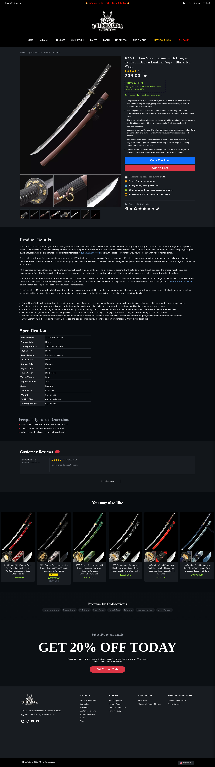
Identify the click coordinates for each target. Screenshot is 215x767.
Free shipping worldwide (149, 95)
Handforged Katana (51, 610)
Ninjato (61, 40)
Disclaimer (142, 700)
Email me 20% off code (139, 204)
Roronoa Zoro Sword (145, 610)
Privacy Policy (115, 711)
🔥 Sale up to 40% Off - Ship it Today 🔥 (107, 3)
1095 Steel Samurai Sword (180, 281)
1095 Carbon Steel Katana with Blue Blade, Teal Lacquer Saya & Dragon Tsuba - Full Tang (197, 568)
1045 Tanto (128, 610)
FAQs (82, 717)
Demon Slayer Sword (177, 700)
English (185, 762)
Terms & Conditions (117, 707)
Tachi (106, 40)
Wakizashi (77, 40)
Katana (45, 40)
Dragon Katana (69, 610)
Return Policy (115, 704)
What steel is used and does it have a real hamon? (44, 424)
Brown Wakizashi (164, 610)
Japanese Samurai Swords (39, 52)
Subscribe (84, 707)
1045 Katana (84, 610)
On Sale (184, 40)
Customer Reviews (88, 711)
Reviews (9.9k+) (163, 40)
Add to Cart (160, 168)
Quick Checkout (160, 160)
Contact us (84, 704)
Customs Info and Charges (149, 704)
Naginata (121, 40)
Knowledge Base (87, 714)
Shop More (140, 40)
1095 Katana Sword (90, 252)
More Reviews (107, 481)
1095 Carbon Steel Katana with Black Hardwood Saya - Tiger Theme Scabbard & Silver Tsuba (125, 568)
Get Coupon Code (107, 669)
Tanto (93, 40)
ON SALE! (53, 575)
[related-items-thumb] (18, 536)
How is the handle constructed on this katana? (42, 428)
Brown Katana (98, 610)
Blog (82, 721)
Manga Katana (114, 610)
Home (29, 40)
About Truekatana (88, 700)
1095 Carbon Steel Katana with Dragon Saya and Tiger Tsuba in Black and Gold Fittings (54, 568)
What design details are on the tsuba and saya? (43, 432)
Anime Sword (173, 704)
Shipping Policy (115, 700)
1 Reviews (142, 71)
